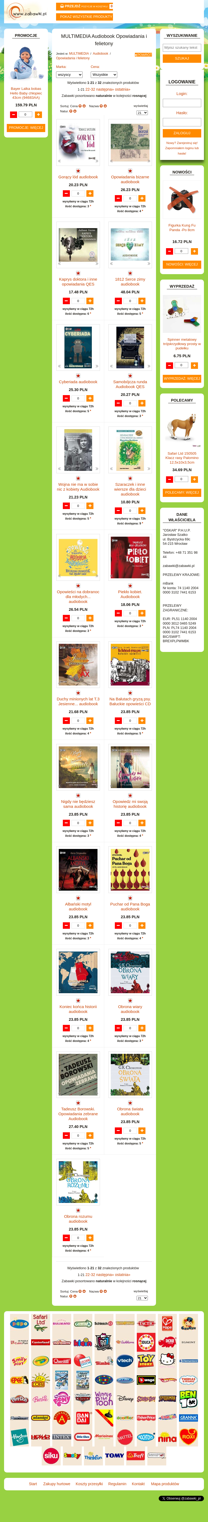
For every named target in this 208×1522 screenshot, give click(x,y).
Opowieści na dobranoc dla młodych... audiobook (78, 609)
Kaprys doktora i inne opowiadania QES (78, 295)
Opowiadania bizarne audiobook (130, 190)
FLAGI (18, 183)
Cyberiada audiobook (78, 398)
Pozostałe (26, 269)
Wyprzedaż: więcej (182, 387)
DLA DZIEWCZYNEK (28, 122)
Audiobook (26, 286)
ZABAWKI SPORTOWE (17, 454)
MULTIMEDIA (23, 264)
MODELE (20, 258)
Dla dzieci (31, 292)
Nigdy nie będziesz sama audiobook (78, 819)
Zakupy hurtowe (54, 30)
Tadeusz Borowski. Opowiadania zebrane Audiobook (78, 1136)
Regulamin (120, 30)
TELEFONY (22, 430)
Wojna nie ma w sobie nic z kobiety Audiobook (78, 504)
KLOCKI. (20, 221)
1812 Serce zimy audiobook (130, 295)
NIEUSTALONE (25, 468)
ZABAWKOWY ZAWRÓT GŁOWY (20, 61)
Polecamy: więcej (182, 501)
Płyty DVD (26, 275)
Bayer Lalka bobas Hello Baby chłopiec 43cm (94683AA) (26, 576)
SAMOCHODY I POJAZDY (21, 423)
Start (20, 30)
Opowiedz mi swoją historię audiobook (130, 819)
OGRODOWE (23, 394)
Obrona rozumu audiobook (78, 1236)
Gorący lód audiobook (78, 188)
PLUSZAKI (21, 399)
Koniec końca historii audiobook (78, 1029)
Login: (182, 106)
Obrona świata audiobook (130, 1132)
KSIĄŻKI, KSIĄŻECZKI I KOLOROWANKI (19, 242)
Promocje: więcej (26, 611)
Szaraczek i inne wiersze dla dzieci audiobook (130, 504)
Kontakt (154, 30)
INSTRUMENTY (25, 200)
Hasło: (182, 124)
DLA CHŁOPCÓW (26, 116)
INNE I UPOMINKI (26, 194)
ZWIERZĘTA (23, 462)
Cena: (95, 79)
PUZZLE (20, 405)
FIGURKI (20, 177)
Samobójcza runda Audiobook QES (130, 400)
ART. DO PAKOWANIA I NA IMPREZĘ (19, 79)
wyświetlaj (141, 118)
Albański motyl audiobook (78, 922)
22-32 (93, 102)
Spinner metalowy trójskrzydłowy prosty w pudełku (182, 352)
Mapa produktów (187, 30)
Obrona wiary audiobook (130, 1027)
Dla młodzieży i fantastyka (31, 300)
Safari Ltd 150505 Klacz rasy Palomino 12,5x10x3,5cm (182, 467)
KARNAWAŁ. (23, 215)
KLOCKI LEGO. (25, 227)
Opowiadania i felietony (71, 71)
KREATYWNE (23, 233)
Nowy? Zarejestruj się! (182, 153)
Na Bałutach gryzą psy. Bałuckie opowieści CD (130, 714)
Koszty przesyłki (87, 30)
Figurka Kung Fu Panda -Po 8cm (182, 236)
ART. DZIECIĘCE (26, 89)
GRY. (17, 188)
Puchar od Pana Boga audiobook (130, 924)
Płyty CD (25, 281)
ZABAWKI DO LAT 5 (28, 436)
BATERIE (20, 110)
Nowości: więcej (182, 273)
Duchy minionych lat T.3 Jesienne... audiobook (78, 714)
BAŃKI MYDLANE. (27, 105)
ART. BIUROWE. (25, 69)
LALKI (18, 252)
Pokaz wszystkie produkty (86, 17)
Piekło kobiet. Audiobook (130, 607)
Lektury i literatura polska (29, 347)
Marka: (61, 79)
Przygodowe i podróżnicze (30, 373)
